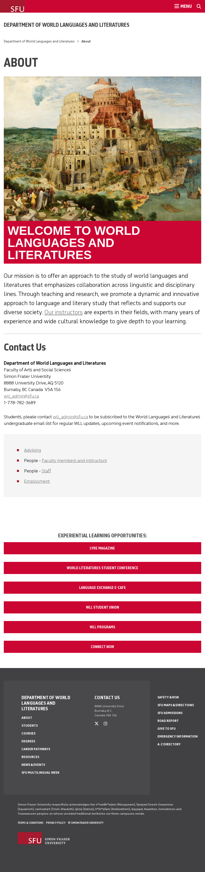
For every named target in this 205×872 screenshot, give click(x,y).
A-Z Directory (169, 744)
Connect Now (102, 647)
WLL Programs (102, 627)
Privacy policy (55, 822)
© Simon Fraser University (85, 822)
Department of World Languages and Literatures (66, 24)
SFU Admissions (170, 713)
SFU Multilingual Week (40, 772)
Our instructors (63, 312)
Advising (32, 450)
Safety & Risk (168, 697)
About (26, 718)
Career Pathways (35, 749)
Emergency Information (177, 736)
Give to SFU (166, 728)
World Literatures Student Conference (102, 568)
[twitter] (97, 723)
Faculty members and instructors (74, 460)
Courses (28, 733)
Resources (30, 757)
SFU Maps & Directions (175, 705)
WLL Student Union (102, 607)
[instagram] (105, 723)
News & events (33, 765)
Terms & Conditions (30, 822)
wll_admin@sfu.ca (21, 396)
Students (29, 725)
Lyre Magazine (102, 548)
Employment (37, 481)
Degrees (28, 741)
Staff (46, 471)
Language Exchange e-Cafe (102, 587)
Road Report (168, 721)
